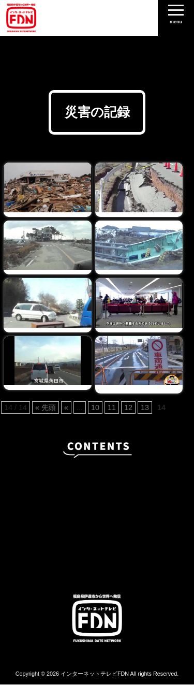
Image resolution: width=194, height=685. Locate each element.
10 (95, 407)
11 (112, 407)
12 (128, 407)
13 (145, 407)
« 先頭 (45, 407)
